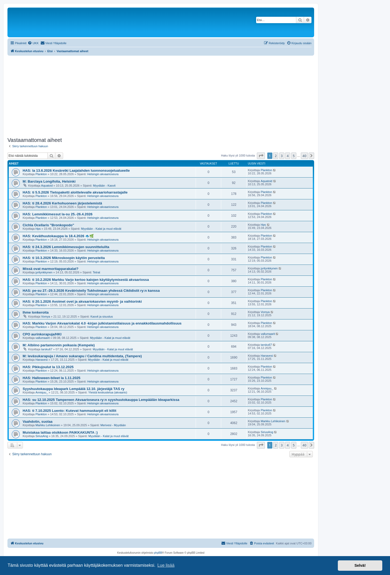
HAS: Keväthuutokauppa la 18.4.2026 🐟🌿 (58, 236)
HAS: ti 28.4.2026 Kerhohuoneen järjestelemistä (62, 203)
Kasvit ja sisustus (102, 316)
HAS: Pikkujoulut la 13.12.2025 (48, 367)
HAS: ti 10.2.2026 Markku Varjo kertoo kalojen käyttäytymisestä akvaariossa (86, 280)
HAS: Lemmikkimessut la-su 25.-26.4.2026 (57, 214)
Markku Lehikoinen (47, 425)
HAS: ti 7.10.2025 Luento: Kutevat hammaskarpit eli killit (69, 411)
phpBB (158, 552)
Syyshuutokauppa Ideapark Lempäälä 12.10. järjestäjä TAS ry (73, 389)
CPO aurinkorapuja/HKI (42, 334)
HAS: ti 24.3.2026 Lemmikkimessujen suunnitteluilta (66, 247)
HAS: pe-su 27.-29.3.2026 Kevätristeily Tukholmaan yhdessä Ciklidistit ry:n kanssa (91, 291)
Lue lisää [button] (165, 565)
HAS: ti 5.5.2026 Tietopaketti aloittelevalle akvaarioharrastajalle (75, 192)
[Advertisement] (160, 95)
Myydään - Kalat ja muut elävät (101, 228)
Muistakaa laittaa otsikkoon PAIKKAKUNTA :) (60, 432)
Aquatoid (46, 185)
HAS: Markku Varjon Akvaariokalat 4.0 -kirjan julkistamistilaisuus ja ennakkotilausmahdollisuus (102, 323)
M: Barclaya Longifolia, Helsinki (49, 181)
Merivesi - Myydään (113, 425)
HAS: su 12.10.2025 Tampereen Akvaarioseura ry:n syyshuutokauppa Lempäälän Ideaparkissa (101, 400)
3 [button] (282, 155)
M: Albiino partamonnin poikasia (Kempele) (59, 345)
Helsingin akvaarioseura (102, 174)
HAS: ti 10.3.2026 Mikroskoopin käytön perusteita (64, 258)
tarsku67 (46, 349)
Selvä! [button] (360, 565)
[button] (261, 156)
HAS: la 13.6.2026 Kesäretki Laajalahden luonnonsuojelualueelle (76, 170)
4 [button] (288, 155)
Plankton (41, 174)
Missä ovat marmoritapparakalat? (51, 269)
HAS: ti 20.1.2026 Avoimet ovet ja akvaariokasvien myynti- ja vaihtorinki (82, 301)
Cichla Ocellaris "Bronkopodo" (48, 225)
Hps (38, 228)
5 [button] (294, 155)
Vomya (45, 316)
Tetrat (96, 272)
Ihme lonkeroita (35, 312)
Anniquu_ (41, 392)
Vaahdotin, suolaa (37, 422)
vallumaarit (42, 337)
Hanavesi (41, 359)
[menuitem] (33, 43)
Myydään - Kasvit (104, 185)
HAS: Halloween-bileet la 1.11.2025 (51, 378)
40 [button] (304, 155)
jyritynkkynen (43, 272)
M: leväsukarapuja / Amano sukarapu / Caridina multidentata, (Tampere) (82, 356)
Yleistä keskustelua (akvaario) (107, 392)
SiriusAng (41, 436)
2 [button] (276, 155)
